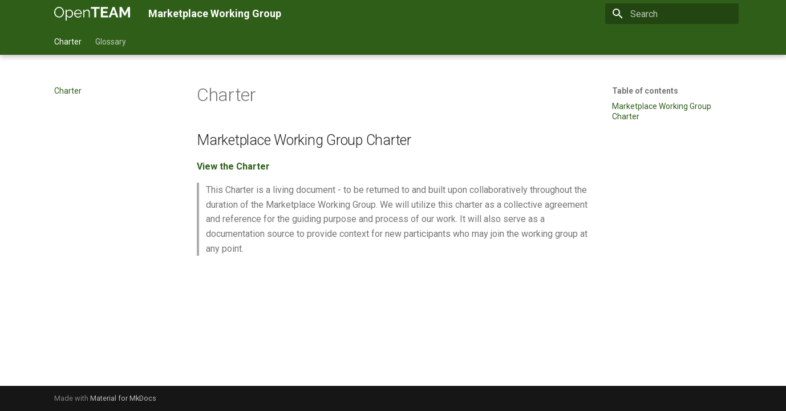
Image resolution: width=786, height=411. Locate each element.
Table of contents (645, 90)
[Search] (672, 13)
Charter (68, 41)
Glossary (110, 41)
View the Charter (233, 166)
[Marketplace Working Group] (92, 13)
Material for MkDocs (123, 398)
